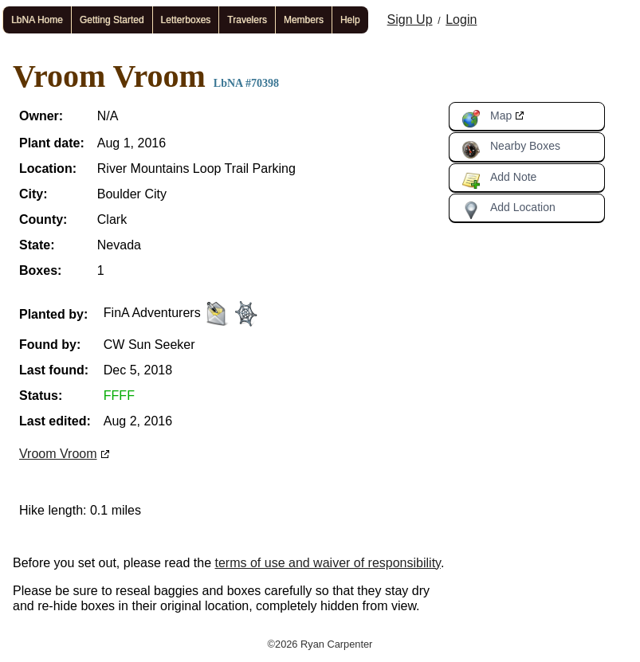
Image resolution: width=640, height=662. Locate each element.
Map (486, 118)
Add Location (508, 210)
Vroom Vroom (58, 453)
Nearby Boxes (510, 149)
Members (304, 19)
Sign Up (410, 19)
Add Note (498, 180)
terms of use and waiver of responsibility (328, 563)
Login (461, 19)
